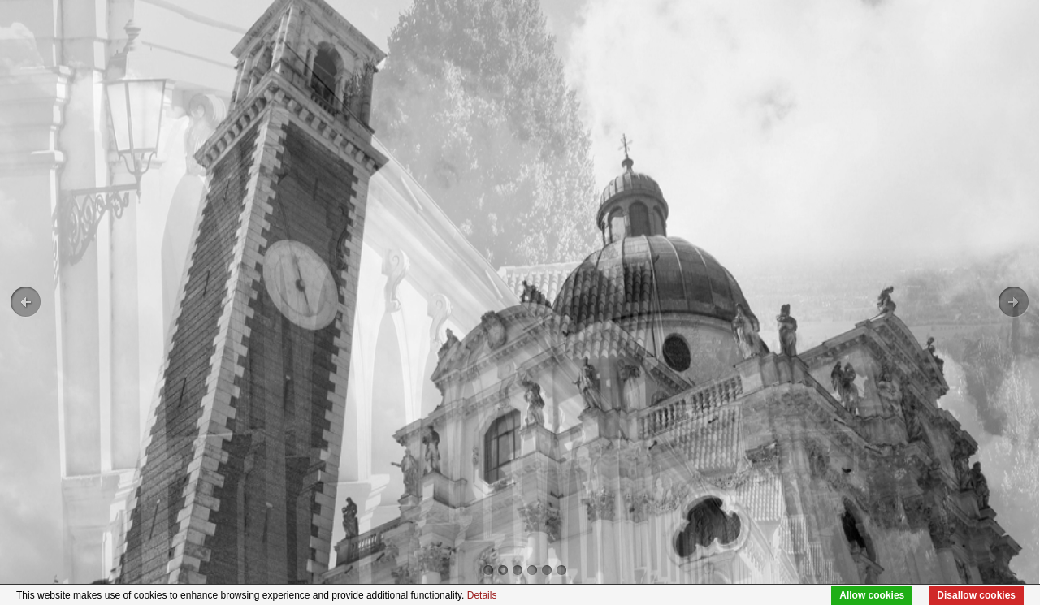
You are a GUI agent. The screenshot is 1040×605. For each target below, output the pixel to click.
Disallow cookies (976, 595)
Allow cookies (871, 595)
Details (482, 595)
